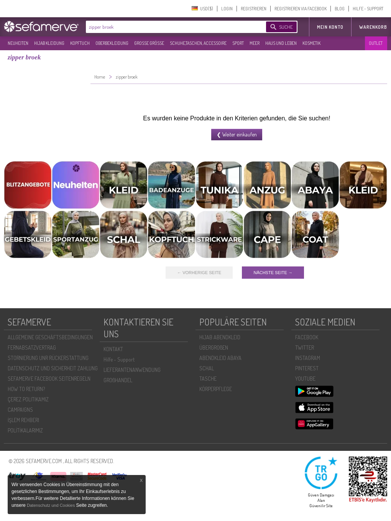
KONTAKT (113, 349)
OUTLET (376, 43)
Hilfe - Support (119, 359)
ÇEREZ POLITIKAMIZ (28, 399)
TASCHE (208, 378)
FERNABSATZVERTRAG (32, 347)
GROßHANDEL (118, 380)
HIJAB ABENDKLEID (219, 337)
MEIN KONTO (330, 27)
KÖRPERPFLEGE (215, 389)
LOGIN (227, 9)
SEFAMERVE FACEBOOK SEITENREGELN (49, 378)
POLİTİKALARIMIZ (25, 430)
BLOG (340, 9)
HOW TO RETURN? (26, 389)
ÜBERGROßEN (213, 347)
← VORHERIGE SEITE (199, 272)
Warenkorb (373, 27)
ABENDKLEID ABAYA (220, 358)
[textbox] (169, 27)
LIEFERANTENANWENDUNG (132, 370)
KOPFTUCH (80, 43)
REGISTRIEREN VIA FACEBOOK (300, 9)
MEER (255, 43)
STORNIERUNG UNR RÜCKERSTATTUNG (48, 358)
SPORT (238, 43)
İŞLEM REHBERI (23, 420)
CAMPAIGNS (20, 409)
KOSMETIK (311, 43)
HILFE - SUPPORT (368, 9)
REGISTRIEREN (253, 9)
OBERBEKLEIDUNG (111, 43)
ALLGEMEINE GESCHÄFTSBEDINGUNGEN (50, 337)
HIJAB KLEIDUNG (49, 43)
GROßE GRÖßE (149, 43)
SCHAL (206, 368)
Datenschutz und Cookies (51, 505)
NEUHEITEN (18, 43)
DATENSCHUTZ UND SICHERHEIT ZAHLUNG (53, 368)
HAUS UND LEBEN (281, 43)
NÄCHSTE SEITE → (272, 272)
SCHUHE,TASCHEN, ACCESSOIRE (198, 43)
